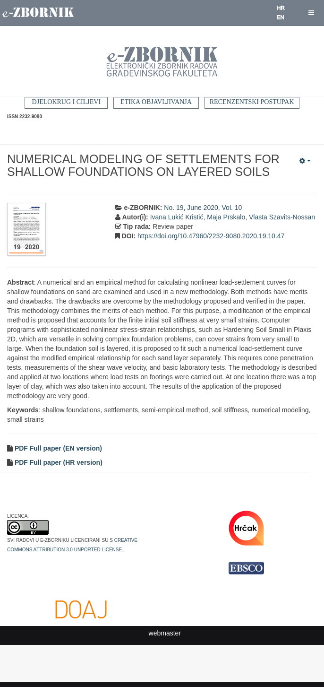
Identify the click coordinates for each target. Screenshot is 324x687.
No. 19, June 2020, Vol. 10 (203, 207)
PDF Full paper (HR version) (57, 462)
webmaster (165, 633)
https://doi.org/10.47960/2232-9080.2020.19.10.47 (210, 236)
